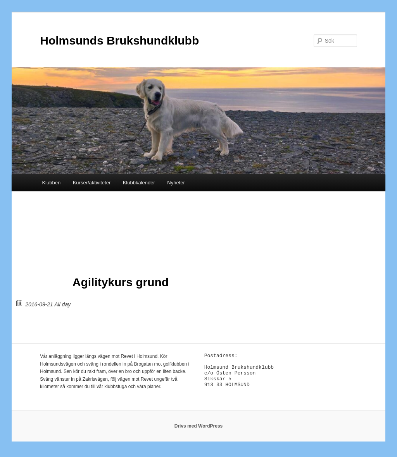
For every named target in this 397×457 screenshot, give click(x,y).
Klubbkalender (139, 183)
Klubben (51, 183)
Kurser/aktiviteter (92, 183)
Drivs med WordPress (198, 430)
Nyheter (176, 183)
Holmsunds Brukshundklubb (119, 40)
